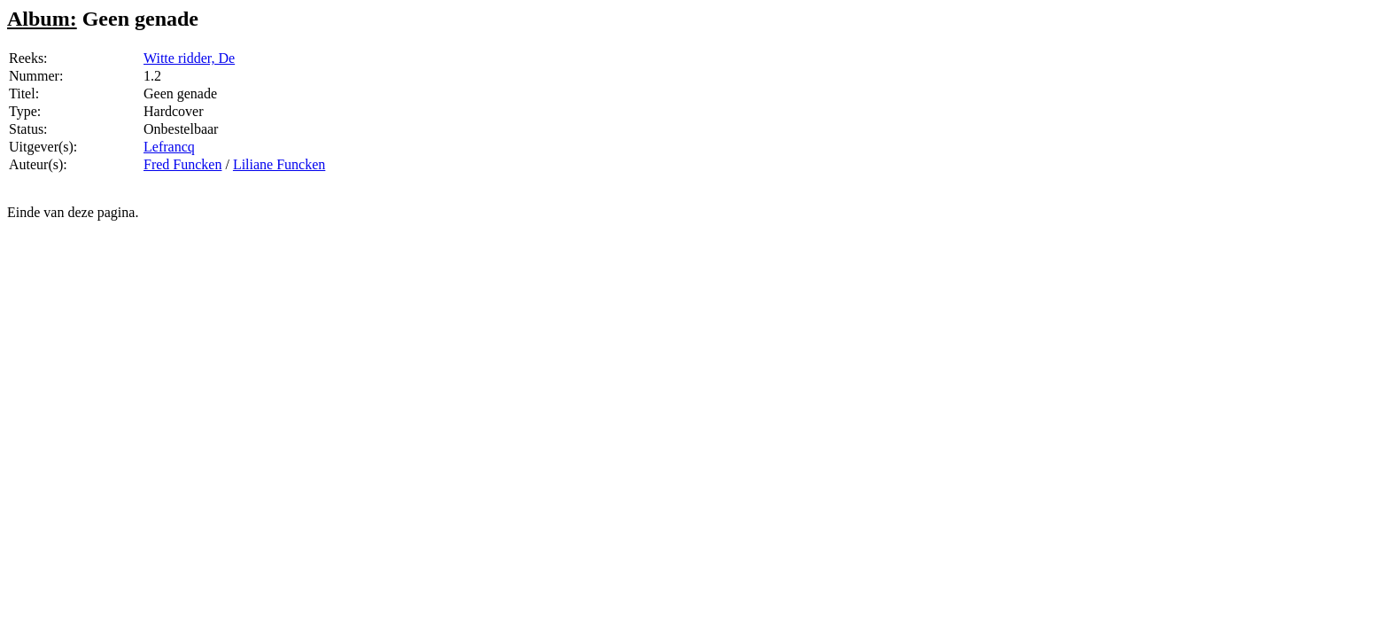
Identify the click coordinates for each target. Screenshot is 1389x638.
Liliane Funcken (279, 164)
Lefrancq (169, 146)
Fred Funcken (182, 164)
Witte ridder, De (189, 58)
